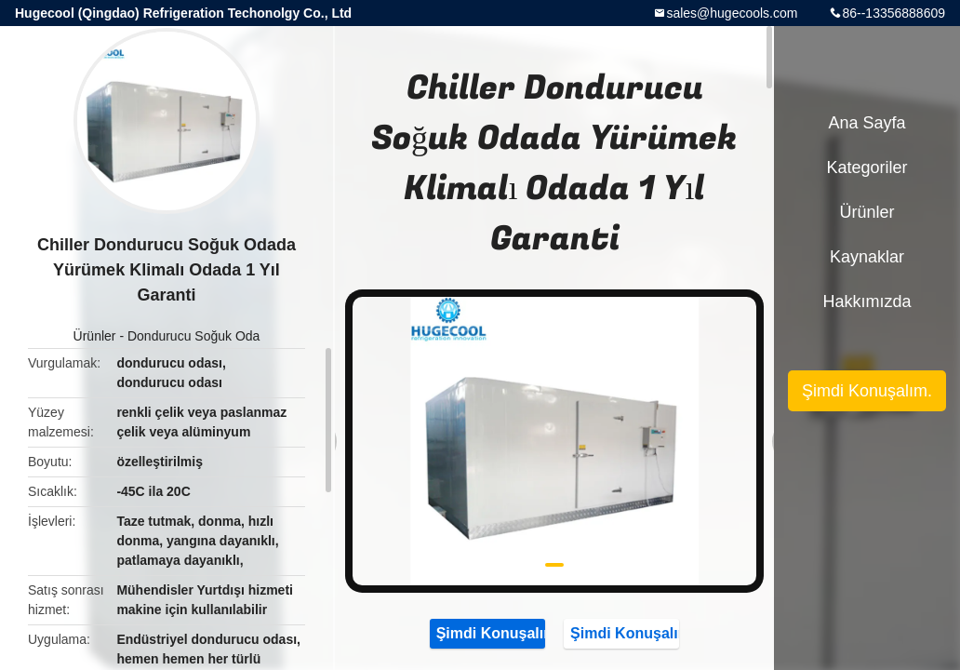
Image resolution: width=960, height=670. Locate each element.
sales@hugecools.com (731, 13)
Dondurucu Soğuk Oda (193, 335)
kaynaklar (867, 257)
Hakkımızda (866, 301)
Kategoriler (866, 167)
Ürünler (94, 335)
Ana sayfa (866, 123)
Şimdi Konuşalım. (487, 632)
